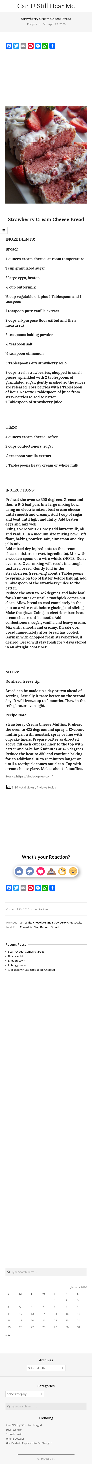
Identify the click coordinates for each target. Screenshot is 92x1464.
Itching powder (17, 965)
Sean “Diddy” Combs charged (26, 951)
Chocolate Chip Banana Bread (39, 927)
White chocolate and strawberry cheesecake (53, 922)
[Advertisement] (46, 77)
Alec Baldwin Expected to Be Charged (31, 969)
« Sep (8, 1335)
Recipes (32, 24)
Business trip (16, 956)
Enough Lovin (16, 960)
